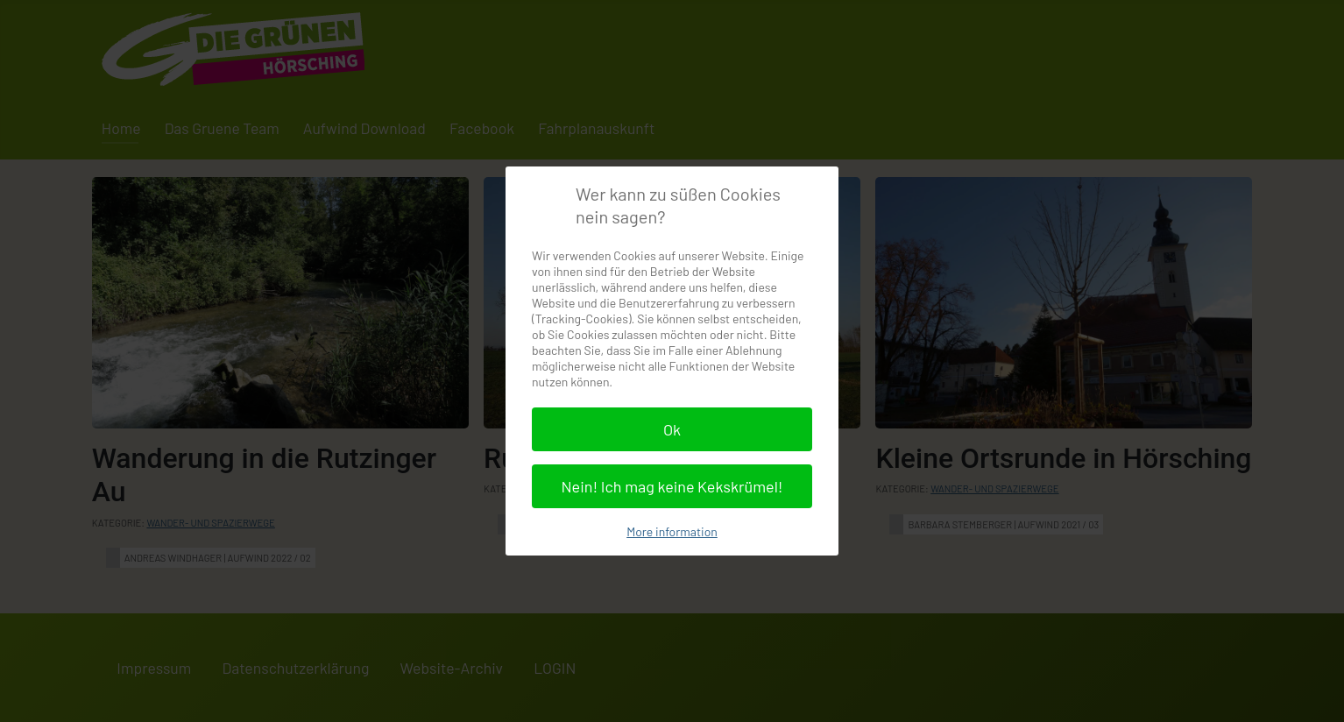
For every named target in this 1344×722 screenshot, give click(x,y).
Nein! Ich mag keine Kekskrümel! (671, 486)
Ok (672, 429)
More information (672, 531)
